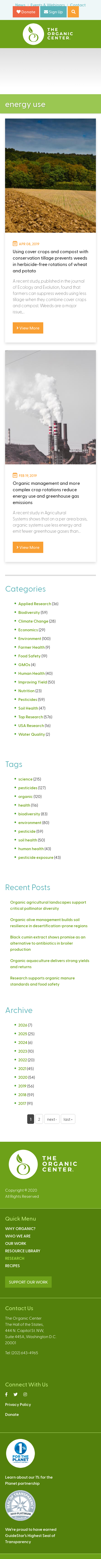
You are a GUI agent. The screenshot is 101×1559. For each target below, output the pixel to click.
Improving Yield (32, 681)
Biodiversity (29, 612)
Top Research (30, 716)
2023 (22, 1051)
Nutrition (26, 690)
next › (52, 1119)
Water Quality (31, 734)
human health (31, 848)
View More (28, 327)
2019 (22, 1085)
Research (14, 1258)
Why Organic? (20, 1228)
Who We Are (18, 1235)
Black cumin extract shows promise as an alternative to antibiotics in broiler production (47, 943)
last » (68, 1119)
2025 (22, 1033)
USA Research (31, 725)
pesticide (27, 831)
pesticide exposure (35, 857)
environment (29, 822)
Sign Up (53, 11)
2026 (22, 1024)
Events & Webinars (48, 4)
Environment (29, 638)
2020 (22, 1077)
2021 (22, 1068)
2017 (22, 1103)
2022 (22, 1059)
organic (25, 796)
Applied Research (34, 603)
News (20, 4)
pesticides (27, 787)
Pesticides (27, 699)
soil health (27, 839)
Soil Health (28, 708)
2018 (22, 1094)
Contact (78, 4)
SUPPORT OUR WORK (28, 1281)
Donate (26, 11)
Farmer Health (31, 647)
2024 (22, 1042)
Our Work (15, 1243)
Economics (28, 629)
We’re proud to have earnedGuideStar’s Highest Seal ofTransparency (30, 1535)
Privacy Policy (18, 1404)
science (25, 778)
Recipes (12, 1265)
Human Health (31, 673)
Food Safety (29, 655)
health (24, 805)
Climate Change (33, 620)
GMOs (24, 664)
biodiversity (29, 813)
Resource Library (22, 1250)
